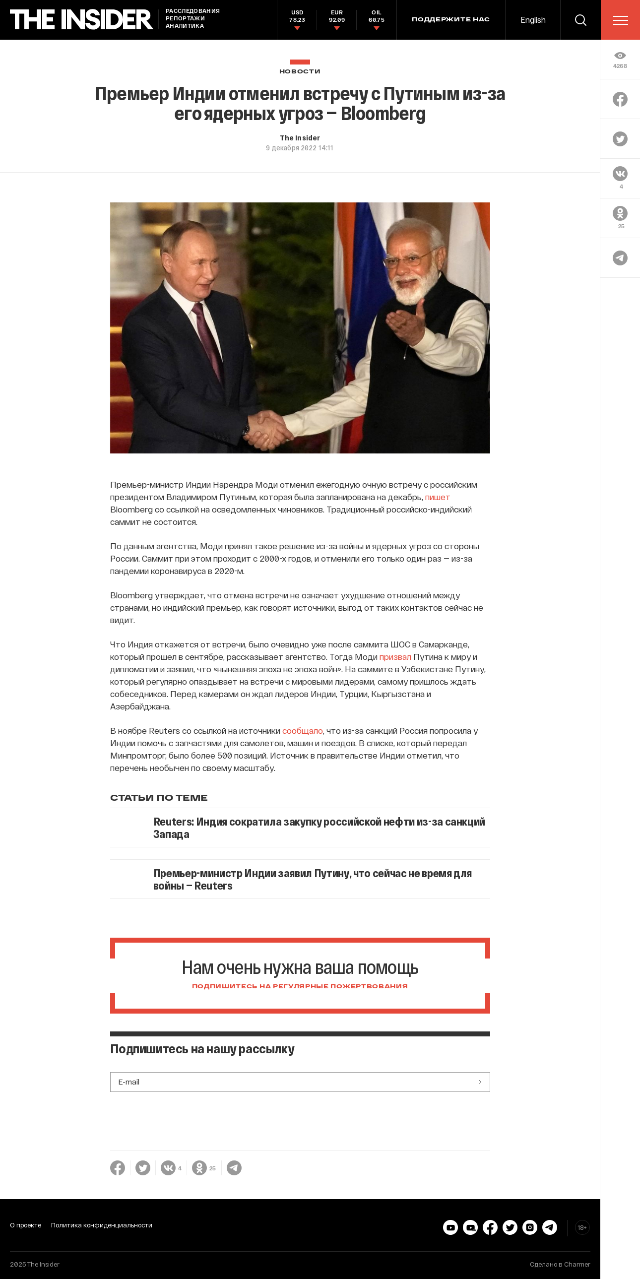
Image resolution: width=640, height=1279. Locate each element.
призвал (396, 656)
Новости (300, 71)
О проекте (25, 1225)
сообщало (302, 730)
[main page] (82, 19)
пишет (437, 497)
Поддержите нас (451, 20)
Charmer (577, 1264)
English (533, 19)
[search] (580, 20)
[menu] (620, 20)
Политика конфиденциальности (101, 1225)
